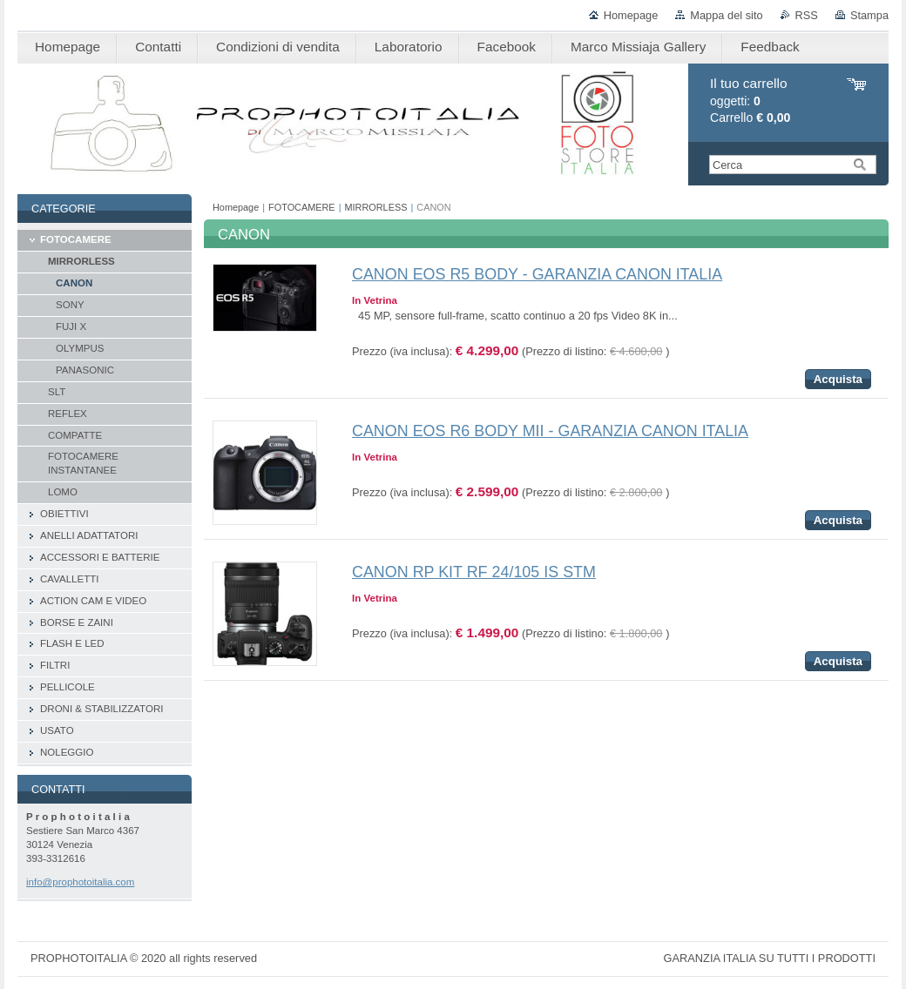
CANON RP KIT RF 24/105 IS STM (474, 572)
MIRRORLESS (376, 207)
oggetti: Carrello (750, 100)
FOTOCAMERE (301, 207)
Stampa (869, 15)
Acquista (838, 379)
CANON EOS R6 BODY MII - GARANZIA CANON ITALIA (550, 431)
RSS (806, 15)
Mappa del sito (726, 15)
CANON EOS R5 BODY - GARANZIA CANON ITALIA (537, 274)
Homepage (631, 15)
